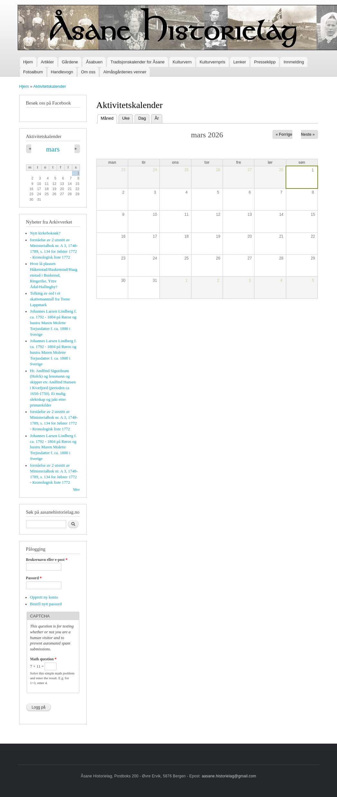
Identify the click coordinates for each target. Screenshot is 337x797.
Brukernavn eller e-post (46, 559)
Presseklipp (265, 62)
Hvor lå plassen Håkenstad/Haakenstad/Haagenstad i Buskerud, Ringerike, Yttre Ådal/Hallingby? (53, 275)
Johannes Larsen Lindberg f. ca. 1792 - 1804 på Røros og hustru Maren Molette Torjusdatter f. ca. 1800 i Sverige (53, 323)
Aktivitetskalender (49, 86)
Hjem (28, 62)
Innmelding (294, 62)
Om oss (88, 71)
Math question (43, 659)
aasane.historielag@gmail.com (229, 776)
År (157, 118)
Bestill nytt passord (46, 604)
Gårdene (70, 62)
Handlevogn (62, 71)
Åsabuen (94, 62)
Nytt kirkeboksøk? (45, 233)
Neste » (308, 134)
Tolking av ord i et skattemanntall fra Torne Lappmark (50, 299)
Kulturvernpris (212, 62)
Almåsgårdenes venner (124, 71)
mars (52, 149)
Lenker (239, 62)
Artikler (47, 62)
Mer (76, 489)
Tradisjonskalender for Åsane (138, 62)
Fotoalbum (33, 71)
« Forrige (284, 134)
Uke (125, 118)
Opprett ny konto (44, 597)
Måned (109, 118)
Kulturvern (182, 62)
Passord (34, 578)
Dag (142, 118)
